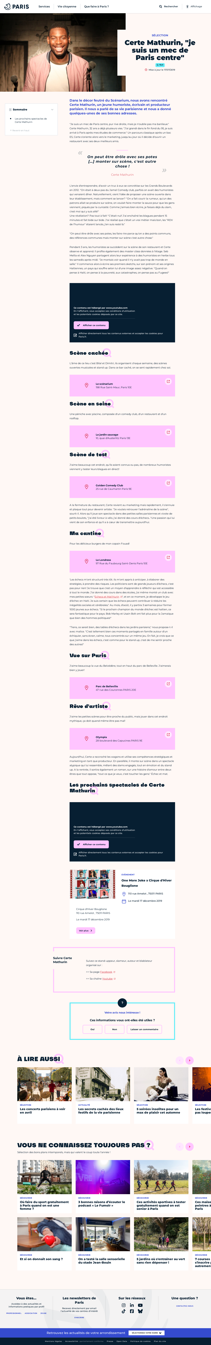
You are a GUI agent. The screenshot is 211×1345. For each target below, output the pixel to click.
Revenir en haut (20, 130)
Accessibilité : (84, 1341)
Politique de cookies (140, 1341)
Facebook (106, 971)
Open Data (122, 1341)
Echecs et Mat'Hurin (107, 596)
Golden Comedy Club (109, 485)
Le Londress (103, 559)
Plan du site (160, 1341)
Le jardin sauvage (107, 434)
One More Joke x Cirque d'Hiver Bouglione (146, 883)
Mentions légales (53, 1341)
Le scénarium (104, 383)
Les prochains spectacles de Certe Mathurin (31, 120)
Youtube (107, 978)
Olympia (101, 737)
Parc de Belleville (107, 686)
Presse (110, 1341)
